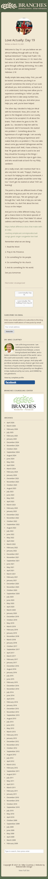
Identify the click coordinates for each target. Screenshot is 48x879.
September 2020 (13, 593)
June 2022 (10, 534)
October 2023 (12, 485)
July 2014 (10, 692)
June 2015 (10, 679)
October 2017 (12, 646)
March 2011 (11, 787)
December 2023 (13, 478)
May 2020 (10, 603)
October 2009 (12, 820)
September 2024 (13, 452)
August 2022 (11, 528)
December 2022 (13, 514)
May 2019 (10, 623)
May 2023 (10, 498)
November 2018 (13, 636)
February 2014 (12, 702)
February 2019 (12, 629)
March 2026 (11, 426)
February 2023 (12, 508)
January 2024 (12, 475)
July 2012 (10, 758)
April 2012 (10, 761)
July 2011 (10, 777)
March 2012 (11, 764)
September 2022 (13, 524)
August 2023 (11, 488)
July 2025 (10, 432)
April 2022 (10, 541)
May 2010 (10, 814)
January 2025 (12, 439)
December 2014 (13, 685)
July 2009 (10, 827)
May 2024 (10, 462)
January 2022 (12, 551)
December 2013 (13, 708)
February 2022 (12, 547)
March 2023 (11, 505)
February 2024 (12, 472)
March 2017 (11, 656)
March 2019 (11, 626)
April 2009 (10, 837)
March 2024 (11, 468)
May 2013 (10, 728)
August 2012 (11, 754)
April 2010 (10, 817)
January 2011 (12, 794)
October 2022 (12, 521)
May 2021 (10, 567)
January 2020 (12, 613)
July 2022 (10, 531)
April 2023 (10, 501)
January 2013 (12, 738)
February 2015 (12, 682)
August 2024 (11, 455)
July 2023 (10, 491)
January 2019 (12, 633)
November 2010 (13, 800)
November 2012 (13, 745)
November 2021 (13, 557)
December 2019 (13, 616)
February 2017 (12, 659)
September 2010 (13, 807)
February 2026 (12, 429)
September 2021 (13, 560)
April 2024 (10, 465)
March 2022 (11, 544)
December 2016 (13, 666)
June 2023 (10, 495)
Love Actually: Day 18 (24, 294)
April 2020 (10, 607)
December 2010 (13, 797)
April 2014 (10, 699)
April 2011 (10, 784)
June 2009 (10, 830)
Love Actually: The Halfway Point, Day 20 (24, 303)
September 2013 (13, 715)
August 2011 (11, 774)
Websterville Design (24, 866)
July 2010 (10, 810)
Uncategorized (19, 283)
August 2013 (11, 718)
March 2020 (11, 610)
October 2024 (12, 449)
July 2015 (10, 675)
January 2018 (12, 643)
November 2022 (13, 518)
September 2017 (13, 649)
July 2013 (10, 722)
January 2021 (12, 580)
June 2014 (10, 695)
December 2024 (13, 442)
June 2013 (10, 725)
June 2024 (10, 458)
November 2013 (13, 712)
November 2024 (13, 445)
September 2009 (13, 824)
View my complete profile (14, 377)
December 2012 (13, 741)
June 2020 (10, 600)
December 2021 (13, 554)
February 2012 (12, 768)
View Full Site (24, 870)
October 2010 (12, 804)
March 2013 (11, 731)
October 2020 (12, 590)
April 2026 (10, 422)
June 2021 (10, 564)
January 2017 (12, 662)
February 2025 (12, 436)
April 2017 (10, 653)
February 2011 (12, 791)
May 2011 (10, 781)
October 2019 (12, 620)
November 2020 (13, 587)
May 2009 (10, 833)
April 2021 (10, 570)
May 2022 (10, 537)
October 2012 (12, 748)
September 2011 (13, 771)
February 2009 (12, 843)
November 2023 (13, 482)
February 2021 (12, 577)
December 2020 (13, 583)
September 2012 (13, 751)
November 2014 (13, 689)
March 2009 (11, 840)
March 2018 (11, 639)
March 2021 (11, 574)
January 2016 (12, 672)
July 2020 (10, 597)
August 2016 (11, 669)
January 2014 (12, 705)
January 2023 (12, 511)
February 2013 (12, 735)
